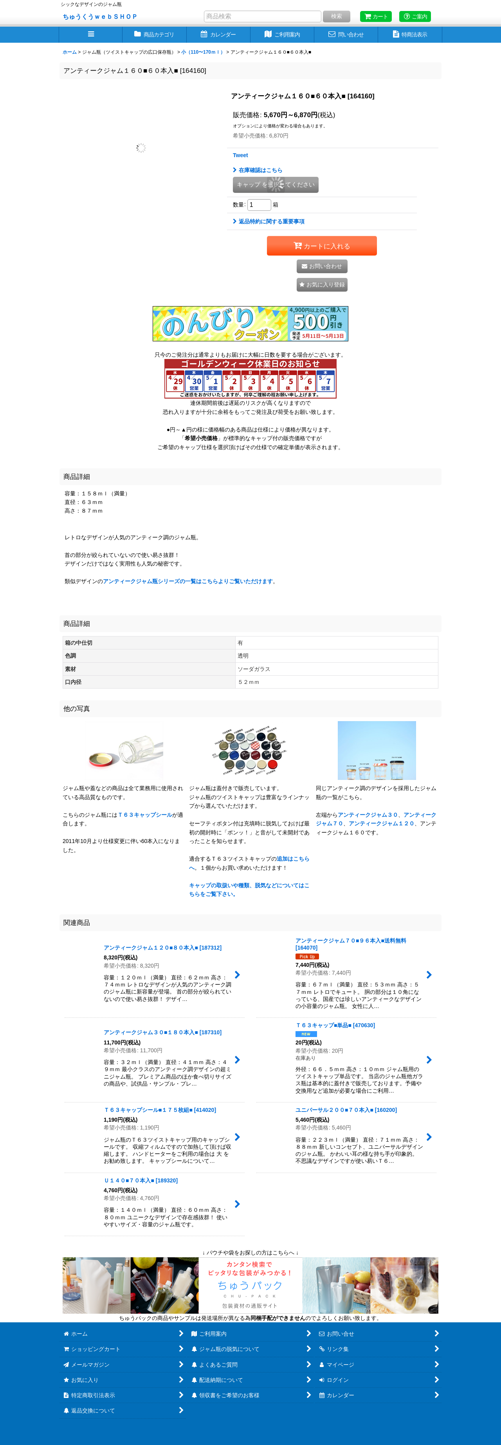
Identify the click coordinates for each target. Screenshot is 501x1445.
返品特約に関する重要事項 (269, 221)
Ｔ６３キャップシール (144, 815)
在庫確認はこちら (258, 170)
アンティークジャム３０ (368, 815)
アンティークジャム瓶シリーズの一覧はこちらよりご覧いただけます (188, 581)
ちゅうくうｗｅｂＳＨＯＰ (100, 16)
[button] (91, 35)
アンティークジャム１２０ (381, 823)
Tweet (240, 155)
